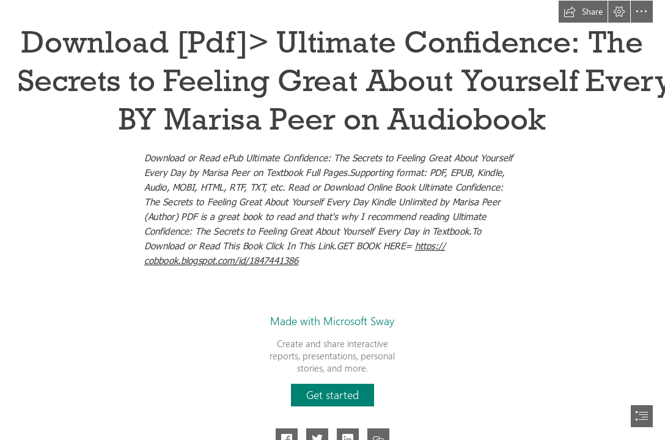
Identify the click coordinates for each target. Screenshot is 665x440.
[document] (332, 220)
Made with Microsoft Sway (332, 321)
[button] (583, 12)
